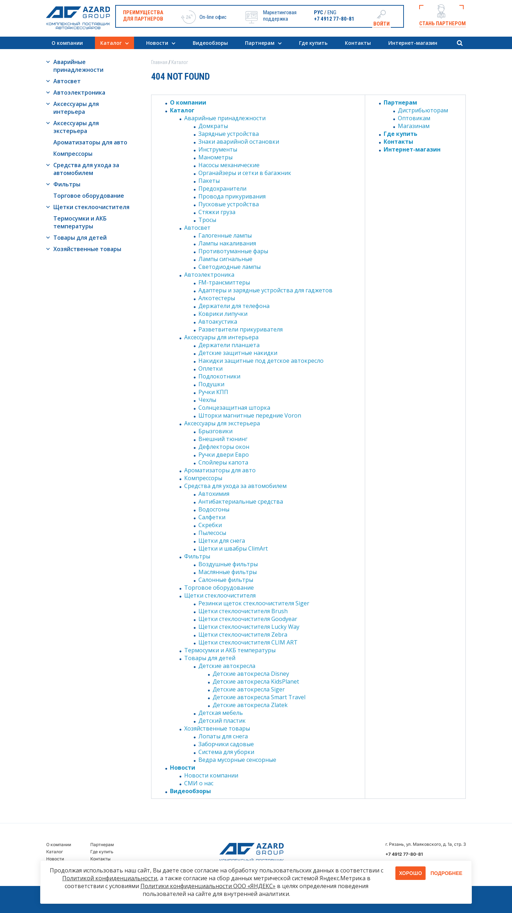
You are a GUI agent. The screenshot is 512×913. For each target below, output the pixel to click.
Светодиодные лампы (229, 267)
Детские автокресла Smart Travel (259, 697)
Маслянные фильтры (227, 572)
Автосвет (67, 81)
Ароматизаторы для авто (90, 142)
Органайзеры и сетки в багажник (244, 173)
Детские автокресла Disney (251, 674)
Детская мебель (220, 713)
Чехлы (207, 400)
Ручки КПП (213, 392)
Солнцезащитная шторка (234, 408)
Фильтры (66, 184)
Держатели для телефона (234, 306)
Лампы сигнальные (225, 259)
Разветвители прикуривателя (240, 329)
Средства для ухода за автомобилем (86, 169)
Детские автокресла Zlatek (250, 705)
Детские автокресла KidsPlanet (256, 681)
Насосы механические (229, 165)
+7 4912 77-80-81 (334, 19)
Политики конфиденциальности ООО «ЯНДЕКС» (208, 886)
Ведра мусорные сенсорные (237, 760)
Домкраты (213, 126)
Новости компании (211, 775)
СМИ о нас (198, 783)
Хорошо (410, 873)
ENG (331, 12)
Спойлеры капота (223, 462)
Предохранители (222, 188)
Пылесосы (212, 533)
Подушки (211, 384)
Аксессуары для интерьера (76, 108)
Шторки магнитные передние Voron (249, 415)
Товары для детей (80, 237)
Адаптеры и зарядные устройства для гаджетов (265, 290)
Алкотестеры (216, 298)
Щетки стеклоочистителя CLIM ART (248, 642)
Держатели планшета (229, 345)
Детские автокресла (226, 666)
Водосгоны (213, 509)
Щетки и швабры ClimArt (233, 548)
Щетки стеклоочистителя (91, 207)
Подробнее (447, 873)
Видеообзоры (210, 42)
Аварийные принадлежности (78, 66)
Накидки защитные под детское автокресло (261, 361)
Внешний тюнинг (222, 439)
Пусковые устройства (228, 204)
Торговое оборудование (88, 196)
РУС (318, 12)
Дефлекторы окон (223, 447)
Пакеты (209, 181)
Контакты (358, 42)
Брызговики (215, 431)
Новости (157, 42)
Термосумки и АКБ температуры (80, 222)
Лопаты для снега (223, 736)
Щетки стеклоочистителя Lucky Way (248, 627)
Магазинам (414, 126)
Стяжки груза (216, 212)
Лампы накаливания (227, 243)
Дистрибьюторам (423, 110)
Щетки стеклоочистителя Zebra (242, 634)
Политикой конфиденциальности (109, 878)
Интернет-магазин (412, 42)
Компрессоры (72, 154)
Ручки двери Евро (223, 454)
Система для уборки (226, 752)
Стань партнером (442, 23)
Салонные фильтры (225, 580)
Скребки (210, 525)
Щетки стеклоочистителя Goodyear (247, 619)
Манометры (215, 157)
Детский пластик (222, 720)
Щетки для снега (221, 541)
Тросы (207, 220)
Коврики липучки (222, 314)
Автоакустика (217, 321)
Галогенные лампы (225, 235)
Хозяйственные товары (87, 249)
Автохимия (213, 494)
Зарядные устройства (228, 134)
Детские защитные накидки (237, 353)
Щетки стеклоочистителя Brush (243, 611)
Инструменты (217, 149)
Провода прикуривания (232, 196)
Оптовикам (414, 118)
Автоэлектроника (79, 92)
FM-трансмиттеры (224, 282)
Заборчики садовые (226, 744)
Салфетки (211, 517)
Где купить (313, 42)
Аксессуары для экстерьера (76, 127)
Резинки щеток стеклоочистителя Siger (253, 603)
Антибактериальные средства (240, 501)
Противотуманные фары (233, 251)
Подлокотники (219, 376)
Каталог (111, 42)
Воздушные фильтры (228, 564)
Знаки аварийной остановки (238, 141)
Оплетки (210, 368)
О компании (67, 42)
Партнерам (259, 42)
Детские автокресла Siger (249, 689)
